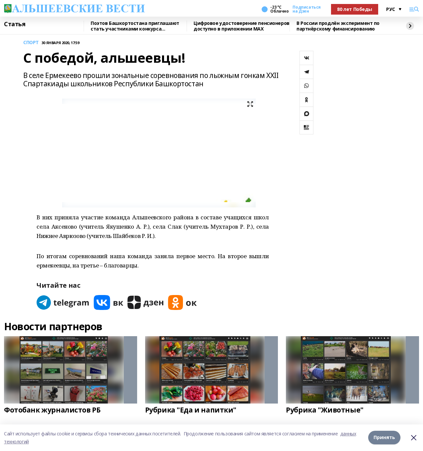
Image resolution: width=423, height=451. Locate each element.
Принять (384, 437)
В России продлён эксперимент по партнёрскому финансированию (338, 26)
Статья (14, 24)
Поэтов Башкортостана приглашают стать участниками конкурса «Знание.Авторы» (135, 26)
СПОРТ (31, 42)
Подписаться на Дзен (306, 9)
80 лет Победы (354, 9)
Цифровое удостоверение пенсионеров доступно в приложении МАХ (242, 26)
